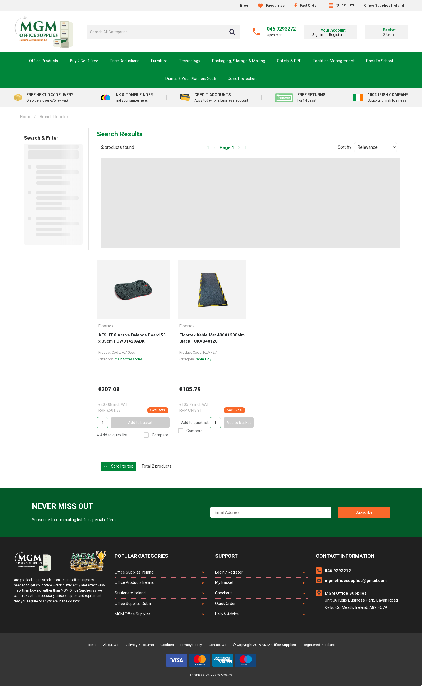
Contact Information (345, 556)
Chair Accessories (128, 359)
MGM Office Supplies (133, 614)
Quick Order (225, 603)
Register (344, 34)
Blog (244, 5)
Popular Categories (141, 556)
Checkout (223, 593)
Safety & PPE (289, 61)
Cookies (167, 645)
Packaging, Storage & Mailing (238, 61)
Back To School (379, 61)
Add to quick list (112, 435)
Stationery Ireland (130, 593)
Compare (156, 435)
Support (226, 556)
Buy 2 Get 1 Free (84, 61)
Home (25, 116)
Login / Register (229, 572)
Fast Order (306, 5)
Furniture (159, 61)
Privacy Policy (191, 645)
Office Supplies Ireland (384, 5)
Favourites (271, 5)
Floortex (105, 325)
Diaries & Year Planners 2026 (190, 78)
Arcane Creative (221, 675)
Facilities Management (334, 61)
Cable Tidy (203, 359)
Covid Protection (242, 78)
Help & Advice (227, 614)
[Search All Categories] (163, 32)
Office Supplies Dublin (133, 603)
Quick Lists (341, 5)
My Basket (224, 582)
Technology (189, 61)
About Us (110, 645)
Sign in (326, 34)
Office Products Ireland (134, 582)
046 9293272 (281, 29)
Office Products (43, 61)
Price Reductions (124, 61)
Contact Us (217, 645)
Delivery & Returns (139, 645)
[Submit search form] (232, 32)
